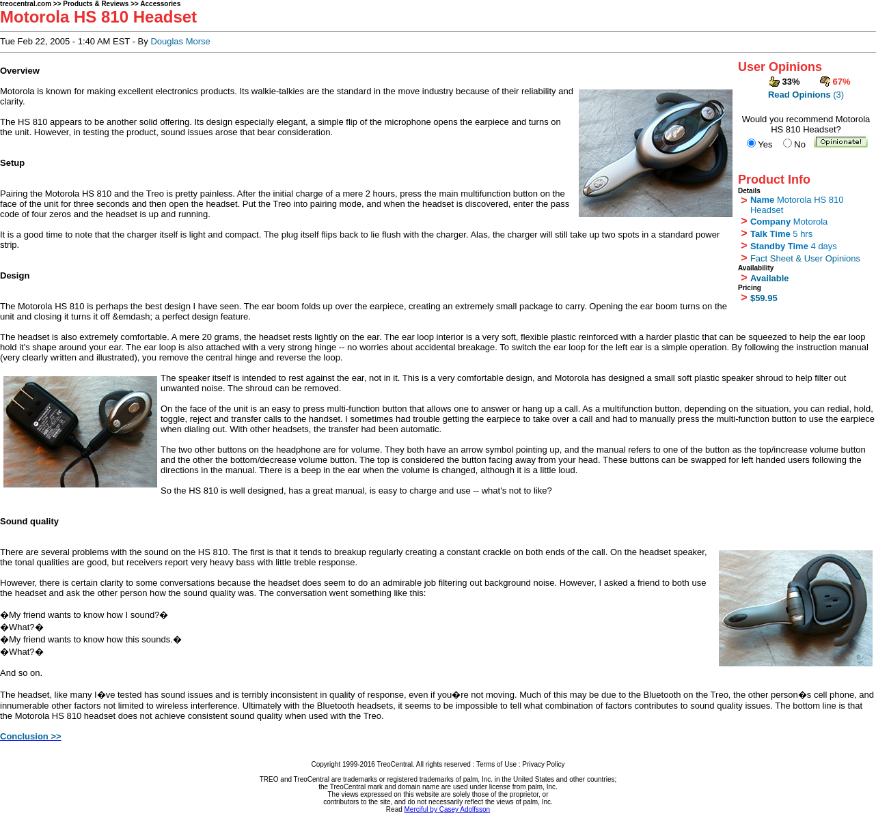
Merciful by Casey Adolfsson (448, 809)
